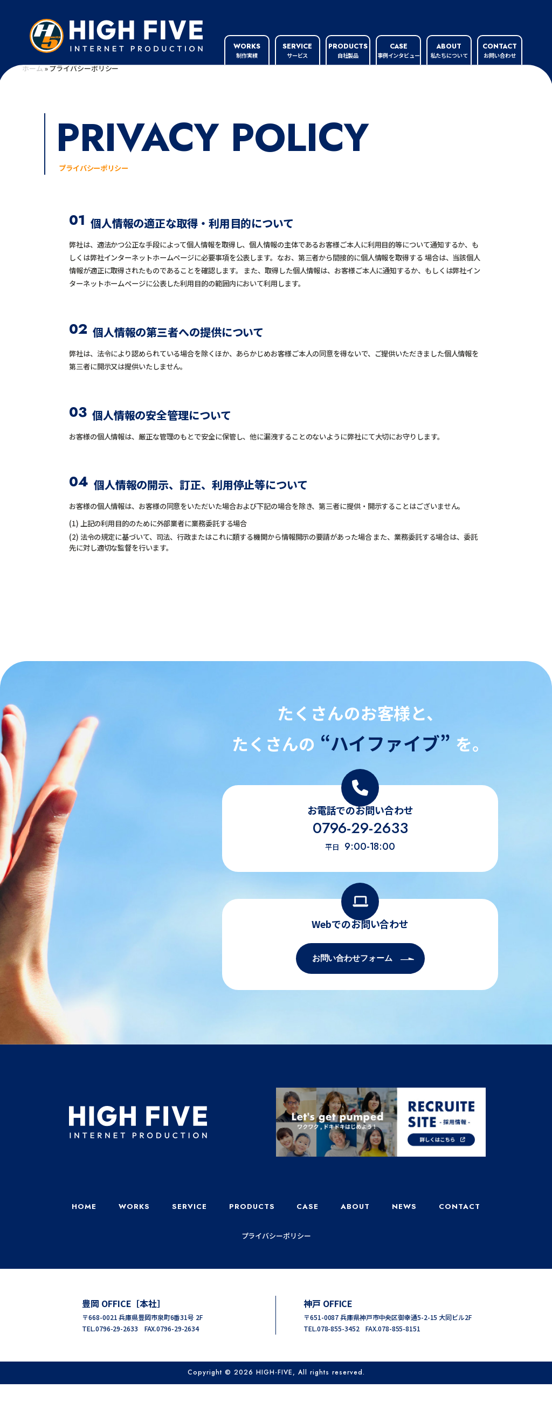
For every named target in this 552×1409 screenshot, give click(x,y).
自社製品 (347, 50)
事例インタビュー (398, 50)
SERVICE (189, 1231)
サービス (297, 50)
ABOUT (355, 1231)
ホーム (32, 93)
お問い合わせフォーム (352, 983)
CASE (307, 1231)
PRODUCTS (252, 1231)
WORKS (134, 1231)
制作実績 (246, 50)
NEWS (404, 1231)
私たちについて (449, 50)
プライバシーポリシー (276, 1260)
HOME (84, 1231)
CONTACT (459, 1231)
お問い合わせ (499, 50)
